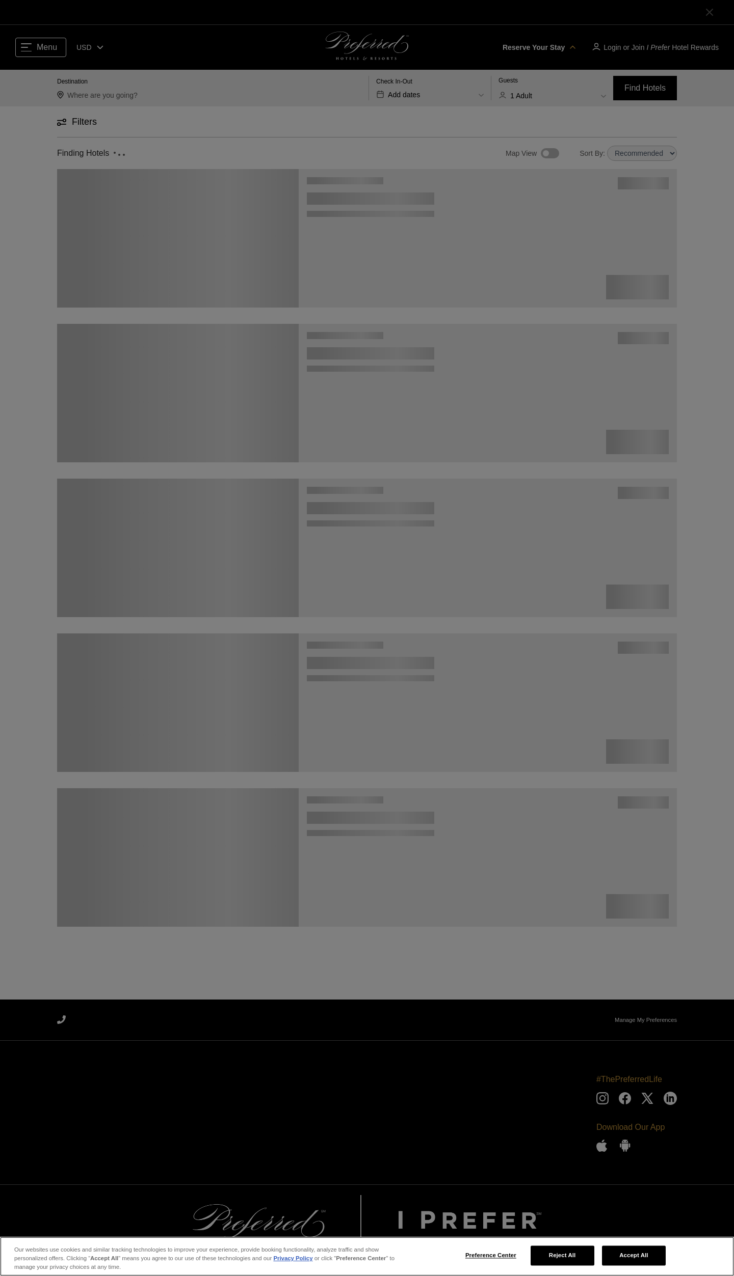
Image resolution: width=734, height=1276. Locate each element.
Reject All (562, 1259)
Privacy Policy (292, 1262)
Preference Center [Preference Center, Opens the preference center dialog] (490, 1259)
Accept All (633, 1259)
